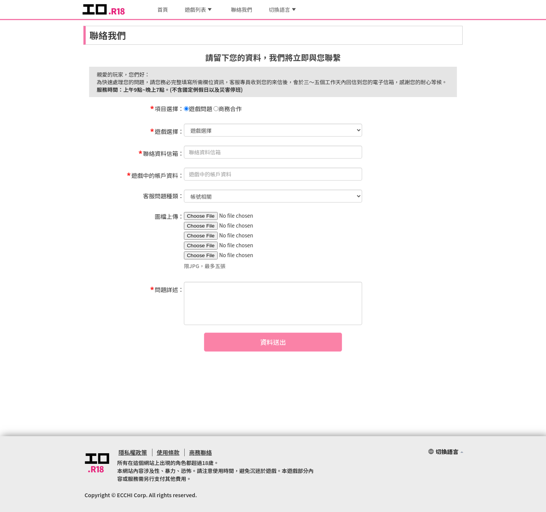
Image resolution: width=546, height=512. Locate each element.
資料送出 (273, 349)
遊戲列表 (198, 9)
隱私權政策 (131, 452)
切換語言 (282, 9)
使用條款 (165, 452)
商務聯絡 (196, 452)
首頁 (162, 9)
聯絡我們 (241, 9)
